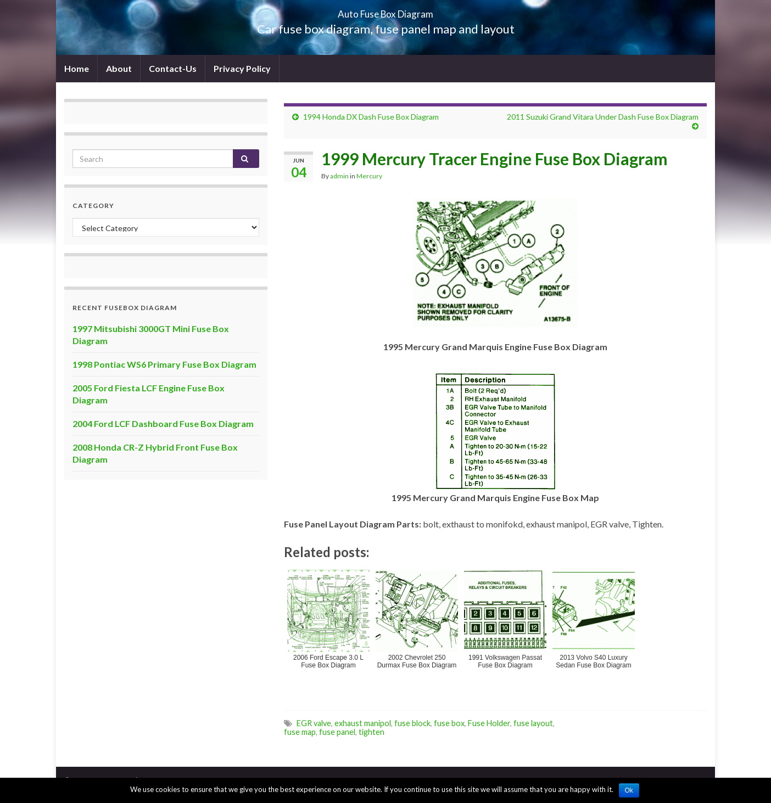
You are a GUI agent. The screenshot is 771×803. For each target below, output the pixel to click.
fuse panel (337, 732)
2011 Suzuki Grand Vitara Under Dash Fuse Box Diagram (603, 116)
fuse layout (533, 723)
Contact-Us (173, 68)
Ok (629, 790)
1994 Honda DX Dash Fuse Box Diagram (371, 116)
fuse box (449, 723)
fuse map (300, 732)
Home (76, 68)
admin (339, 176)
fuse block (412, 723)
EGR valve (314, 723)
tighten (371, 732)
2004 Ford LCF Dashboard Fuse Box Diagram (163, 423)
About (119, 68)
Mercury (369, 176)
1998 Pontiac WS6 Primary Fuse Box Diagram (164, 364)
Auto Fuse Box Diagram (385, 10)
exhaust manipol (362, 723)
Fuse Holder (489, 723)
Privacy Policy (242, 68)
